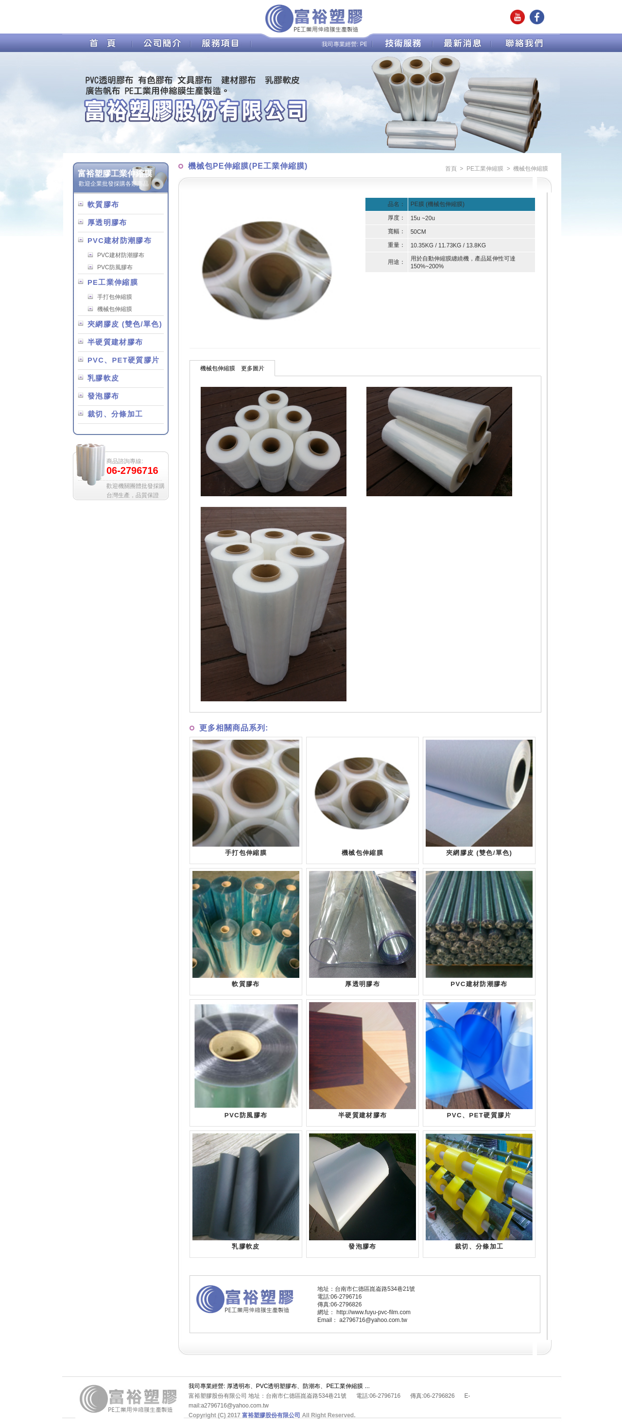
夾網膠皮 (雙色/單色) (124, 324)
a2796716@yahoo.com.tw (373, 1320)
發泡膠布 (103, 396)
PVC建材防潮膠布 (119, 240)
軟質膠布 (103, 205)
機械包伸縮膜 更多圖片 (232, 368)
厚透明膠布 (107, 222)
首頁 (451, 168)
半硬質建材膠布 (115, 342)
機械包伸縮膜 (114, 309)
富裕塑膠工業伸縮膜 (115, 173)
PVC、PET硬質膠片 (123, 360)
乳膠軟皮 (103, 378)
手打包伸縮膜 (114, 297)
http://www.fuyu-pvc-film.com (373, 1312)
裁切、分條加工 (115, 414)
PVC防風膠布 (115, 267)
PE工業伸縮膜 (112, 282)
